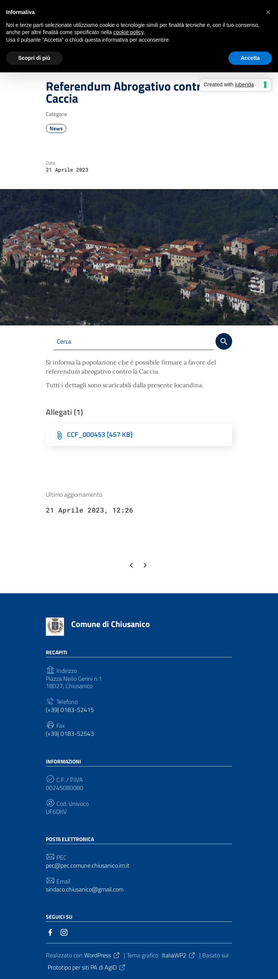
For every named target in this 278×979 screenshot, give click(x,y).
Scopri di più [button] (34, 58)
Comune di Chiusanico (110, 624)
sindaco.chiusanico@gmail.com (84, 889)
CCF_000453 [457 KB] (100, 435)
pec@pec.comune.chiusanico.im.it (88, 865)
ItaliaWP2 (179, 955)
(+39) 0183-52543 (70, 734)
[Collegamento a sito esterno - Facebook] (50, 931)
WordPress (102, 955)
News (56, 128)
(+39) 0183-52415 (70, 709)
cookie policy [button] (128, 32)
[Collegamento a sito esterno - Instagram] (64, 931)
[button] (268, 12)
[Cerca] (224, 341)
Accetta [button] (250, 58)
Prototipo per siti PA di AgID (87, 967)
